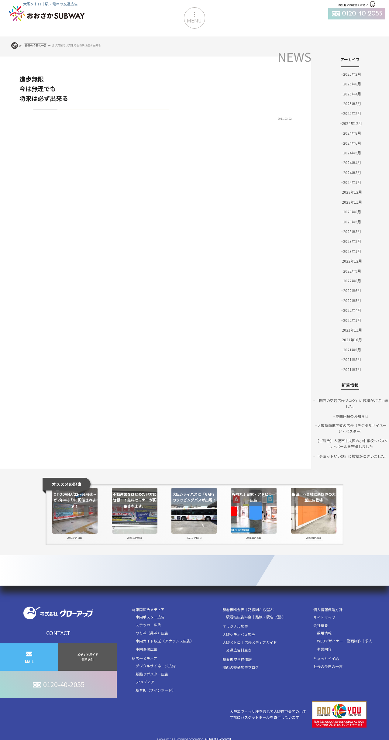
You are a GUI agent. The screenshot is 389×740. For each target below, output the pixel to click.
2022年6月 (352, 290)
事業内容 (324, 649)
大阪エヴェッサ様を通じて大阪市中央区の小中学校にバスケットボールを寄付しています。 (298, 714)
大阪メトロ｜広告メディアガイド (249, 642)
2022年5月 (352, 300)
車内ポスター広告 (150, 616)
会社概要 (320, 625)
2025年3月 (352, 103)
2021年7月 (352, 369)
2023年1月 (352, 251)
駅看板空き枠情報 (237, 659)
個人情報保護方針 (328, 609)
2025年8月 (352, 83)
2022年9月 (352, 271)
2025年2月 (352, 113)
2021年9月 (352, 349)
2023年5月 (352, 221)
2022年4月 (352, 310)
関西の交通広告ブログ (240, 667)
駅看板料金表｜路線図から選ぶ (248, 609)
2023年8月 (352, 211)
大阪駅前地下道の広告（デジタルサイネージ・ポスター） (352, 428)
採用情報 (324, 632)
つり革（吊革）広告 (152, 632)
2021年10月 (352, 339)
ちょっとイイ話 (326, 658)
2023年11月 (352, 202)
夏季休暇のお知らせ (352, 416)
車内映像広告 (146, 649)
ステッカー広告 (148, 624)
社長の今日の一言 (328, 666)
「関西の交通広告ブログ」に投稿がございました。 (351, 403)
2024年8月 (352, 133)
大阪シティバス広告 (238, 634)
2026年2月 (352, 74)
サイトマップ (324, 617)
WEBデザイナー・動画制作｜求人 (344, 640)
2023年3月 (352, 231)
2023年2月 (352, 241)
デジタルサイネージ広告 (156, 665)
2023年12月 (352, 191)
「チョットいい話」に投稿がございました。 (351, 456)
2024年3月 (352, 172)
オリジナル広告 (235, 626)
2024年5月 (352, 152)
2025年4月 (352, 93)
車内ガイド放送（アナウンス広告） (165, 640)
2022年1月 (352, 320)
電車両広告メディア (148, 609)
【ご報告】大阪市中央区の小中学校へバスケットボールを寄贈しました (351, 443)
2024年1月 (352, 182)
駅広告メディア (144, 658)
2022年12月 (352, 260)
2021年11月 (352, 329)
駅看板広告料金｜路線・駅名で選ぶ (255, 616)
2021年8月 (352, 359)
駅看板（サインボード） (156, 690)
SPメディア (145, 681)
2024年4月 (352, 162)
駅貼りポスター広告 (152, 673)
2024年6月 (352, 143)
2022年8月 (352, 280)
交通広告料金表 (239, 649)
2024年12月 (352, 123)
